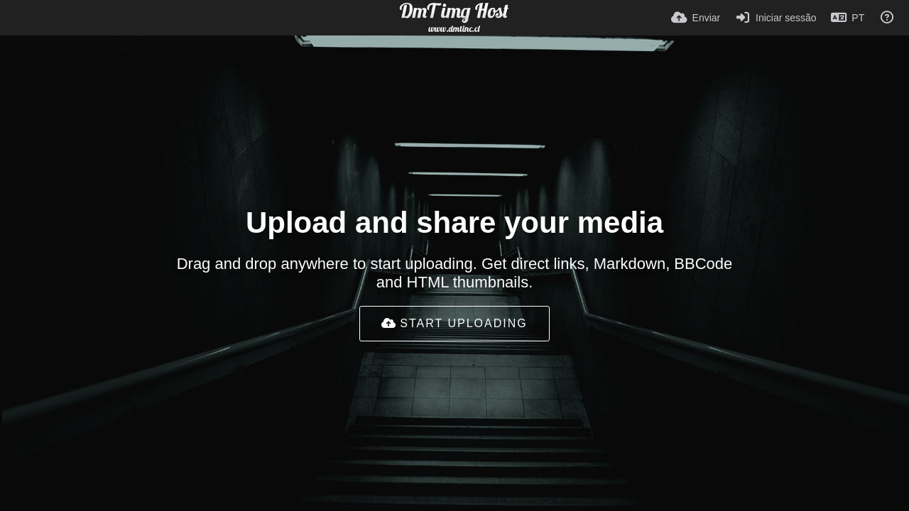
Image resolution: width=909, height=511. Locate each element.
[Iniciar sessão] (775, 17)
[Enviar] (695, 17)
